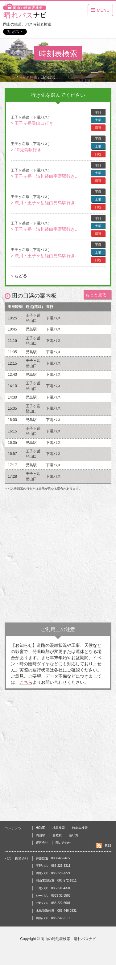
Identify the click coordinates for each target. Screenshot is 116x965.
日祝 (98, 127)
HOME (40, 827)
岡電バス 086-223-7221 (53, 873)
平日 (98, 112)
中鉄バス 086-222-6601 (53, 903)
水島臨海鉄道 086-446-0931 (56, 910)
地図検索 (58, 827)
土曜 (98, 120)
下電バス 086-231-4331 (53, 888)
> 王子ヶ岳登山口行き (32, 123)
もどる (19, 275)
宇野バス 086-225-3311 (53, 865)
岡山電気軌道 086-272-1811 (56, 880)
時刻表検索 (80, 827)
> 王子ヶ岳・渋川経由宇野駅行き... (45, 176)
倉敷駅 (57, 835)
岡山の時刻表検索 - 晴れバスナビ (68, 939)
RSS (108, 845)
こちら (25, 682)
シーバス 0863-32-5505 (53, 895)
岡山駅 (40, 835)
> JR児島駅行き (26, 149)
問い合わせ (63, 842)
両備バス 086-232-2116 (53, 918)
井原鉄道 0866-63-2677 (53, 858)
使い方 (73, 835)
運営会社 (42, 842)
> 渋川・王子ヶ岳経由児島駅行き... (45, 202)
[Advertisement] (58, 558)
